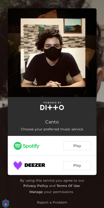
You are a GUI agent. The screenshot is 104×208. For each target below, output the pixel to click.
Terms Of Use (68, 186)
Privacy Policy (35, 186)
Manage (36, 192)
